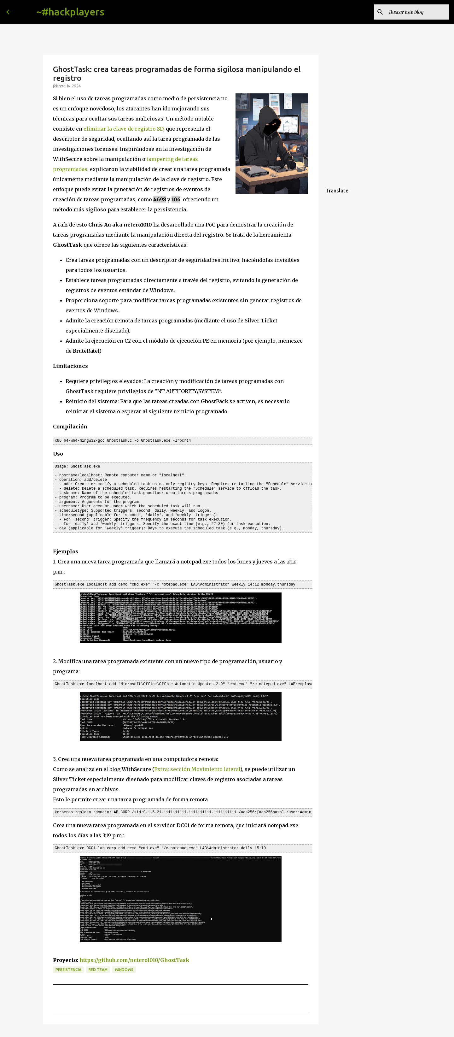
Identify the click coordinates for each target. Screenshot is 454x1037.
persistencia (68, 970)
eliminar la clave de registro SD (123, 129)
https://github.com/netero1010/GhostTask (134, 960)
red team (98, 970)
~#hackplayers (70, 11)
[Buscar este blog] (416, 12)
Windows (124, 970)
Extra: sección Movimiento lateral (197, 769)
